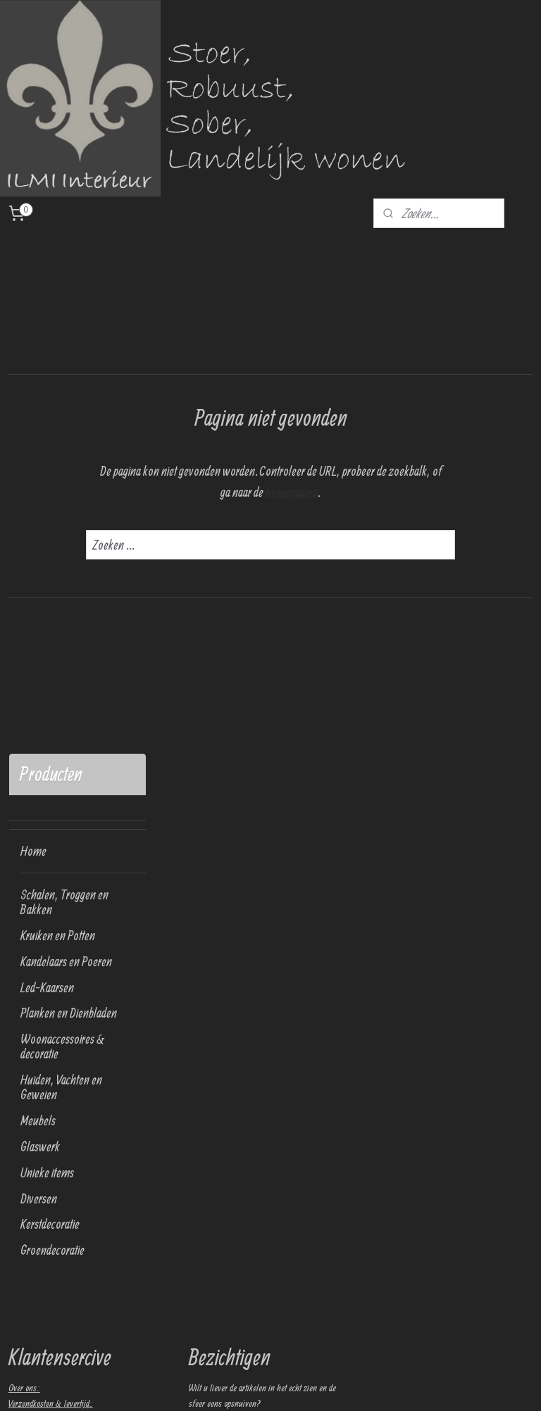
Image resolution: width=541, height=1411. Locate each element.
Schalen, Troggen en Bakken (64, 389)
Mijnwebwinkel (400, 1385)
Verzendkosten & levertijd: (50, 891)
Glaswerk (40, 634)
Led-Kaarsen (47, 475)
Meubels (38, 608)
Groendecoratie (52, 738)
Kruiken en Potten (57, 423)
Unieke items (47, 660)
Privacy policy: (32, 922)
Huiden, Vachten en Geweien (61, 575)
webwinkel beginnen (322, 1385)
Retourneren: (29, 907)
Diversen (38, 686)
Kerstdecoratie (50, 712)
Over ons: (24, 875)
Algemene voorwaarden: (47, 954)
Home (33, 339)
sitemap (272, 1385)
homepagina (369, 492)
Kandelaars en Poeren (66, 449)
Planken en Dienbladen (68, 501)
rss (289, 1385)
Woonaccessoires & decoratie (62, 534)
